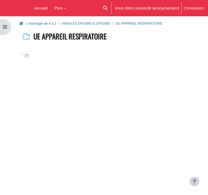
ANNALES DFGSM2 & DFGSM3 (85, 23)
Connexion (194, 8)
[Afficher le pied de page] (194, 181)
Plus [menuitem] (58, 8)
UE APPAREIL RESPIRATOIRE (138, 23)
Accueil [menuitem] (41, 8)
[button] (105, 8)
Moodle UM (14, 8)
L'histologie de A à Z (37, 23)
